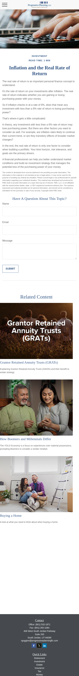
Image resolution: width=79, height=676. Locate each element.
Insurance (39, 668)
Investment (39, 661)
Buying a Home (11, 515)
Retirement (39, 658)
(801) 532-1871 (43, 624)
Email (5, 222)
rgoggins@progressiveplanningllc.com (39, 640)
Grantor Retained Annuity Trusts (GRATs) (29, 362)
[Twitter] (39, 645)
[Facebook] (34, 645)
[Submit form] (10, 269)
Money (39, 674)
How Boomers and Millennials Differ (25, 439)
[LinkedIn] (45, 645)
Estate (39, 664)
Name (5, 203)
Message (7, 240)
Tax (39, 671)
